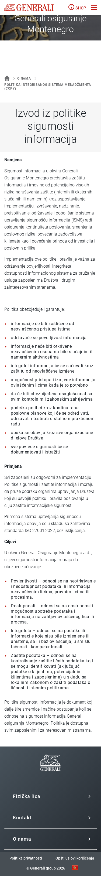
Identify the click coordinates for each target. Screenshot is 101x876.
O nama (24, 78)
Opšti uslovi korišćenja (74, 858)
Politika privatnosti (25, 858)
